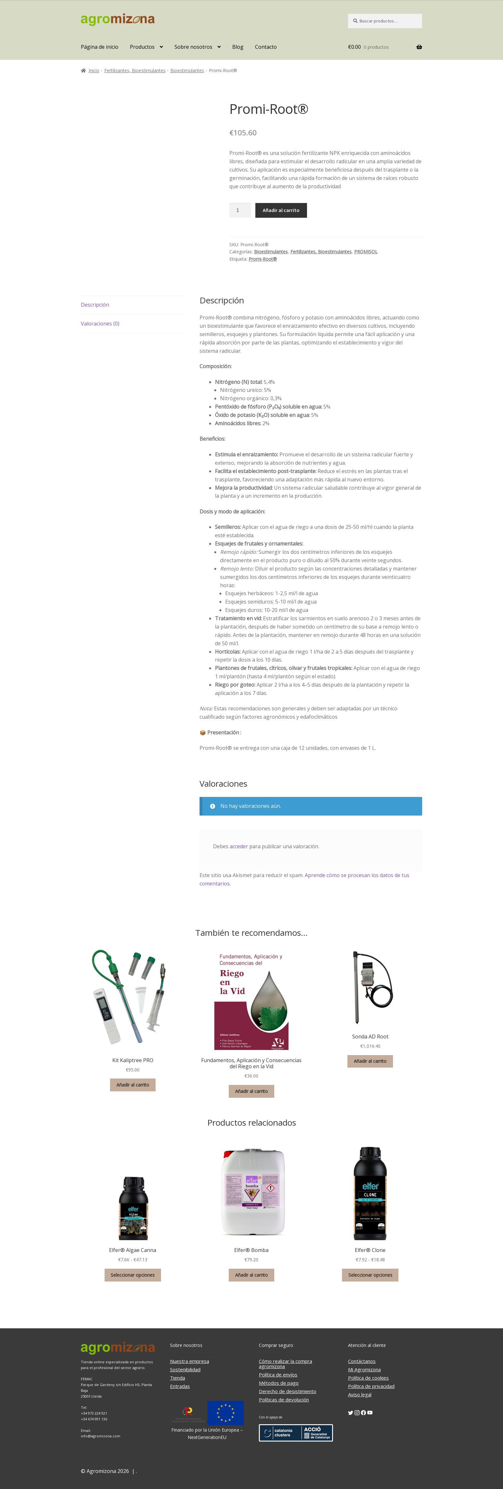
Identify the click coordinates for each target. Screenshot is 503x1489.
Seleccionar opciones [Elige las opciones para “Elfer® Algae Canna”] (133, 1275)
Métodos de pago (279, 1383)
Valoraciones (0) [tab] (100, 323)
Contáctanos (362, 1361)
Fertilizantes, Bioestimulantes (135, 70)
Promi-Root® (263, 259)
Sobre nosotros (193, 46)
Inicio (94, 70)
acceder (239, 846)
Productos (142, 46)
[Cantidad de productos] (240, 210)
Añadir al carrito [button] (132, 1085)
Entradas (180, 1386)
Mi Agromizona (364, 1369)
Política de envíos (278, 1374)
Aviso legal (359, 1394)
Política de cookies (368, 1378)
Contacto (266, 46)
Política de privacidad (371, 1386)
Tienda (177, 1378)
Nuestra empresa (189, 1361)
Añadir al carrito (281, 210)
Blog (237, 46)
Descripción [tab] (95, 304)
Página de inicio (99, 46)
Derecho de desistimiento (287, 1391)
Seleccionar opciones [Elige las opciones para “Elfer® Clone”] (370, 1275)
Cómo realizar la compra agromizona (285, 1363)
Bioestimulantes (187, 70)
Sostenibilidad (185, 1369)
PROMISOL (366, 252)
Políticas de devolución (284, 1399)
